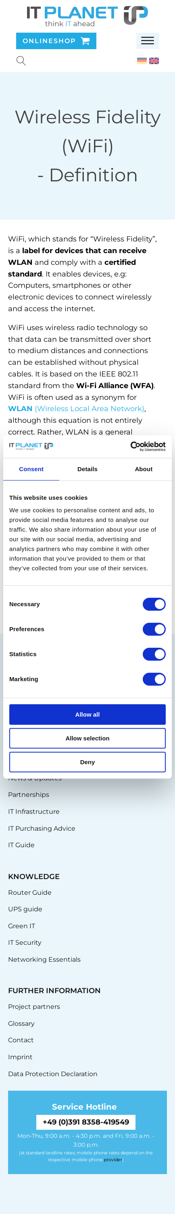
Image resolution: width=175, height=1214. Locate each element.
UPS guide (25, 909)
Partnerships (28, 794)
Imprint (20, 1057)
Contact (21, 1040)
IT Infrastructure (34, 811)
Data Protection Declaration (53, 1074)
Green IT (21, 926)
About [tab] (143, 469)
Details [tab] (87, 469)
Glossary (21, 1023)
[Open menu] (147, 41)
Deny (87, 762)
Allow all (87, 714)
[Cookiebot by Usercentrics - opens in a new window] (130, 446)
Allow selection (87, 738)
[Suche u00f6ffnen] (21, 61)
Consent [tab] (31, 469)
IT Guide (21, 845)
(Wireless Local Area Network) (76, 408)
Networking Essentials (44, 959)
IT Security (25, 942)
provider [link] (113, 1159)
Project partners (34, 1006)
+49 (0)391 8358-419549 (86, 1122)
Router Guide (30, 892)
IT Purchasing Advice (41, 828)
